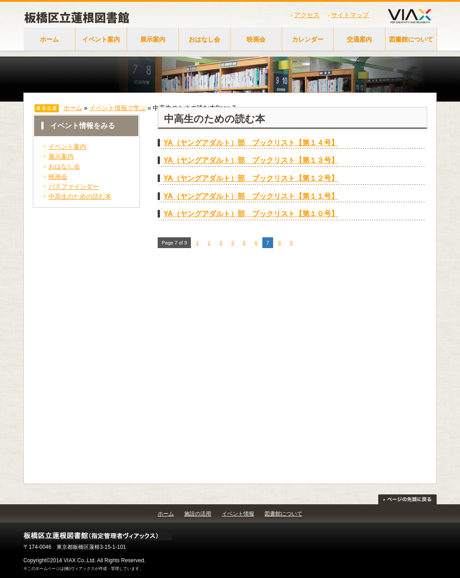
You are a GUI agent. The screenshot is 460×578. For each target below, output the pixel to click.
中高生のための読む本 (80, 196)
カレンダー (307, 39)
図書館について (411, 39)
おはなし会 (204, 39)
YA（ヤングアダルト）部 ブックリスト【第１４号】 (251, 143)
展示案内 (152, 39)
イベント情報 (238, 514)
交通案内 (359, 39)
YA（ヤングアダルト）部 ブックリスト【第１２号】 (251, 178)
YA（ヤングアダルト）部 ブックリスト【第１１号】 (251, 196)
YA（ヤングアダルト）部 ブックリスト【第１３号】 (251, 160)
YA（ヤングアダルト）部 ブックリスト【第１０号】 (251, 214)
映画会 (256, 39)
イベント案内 (101, 39)
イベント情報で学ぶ (117, 107)
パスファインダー (74, 186)
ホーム (49, 39)
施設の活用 (197, 514)
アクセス (306, 14)
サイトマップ (350, 14)
